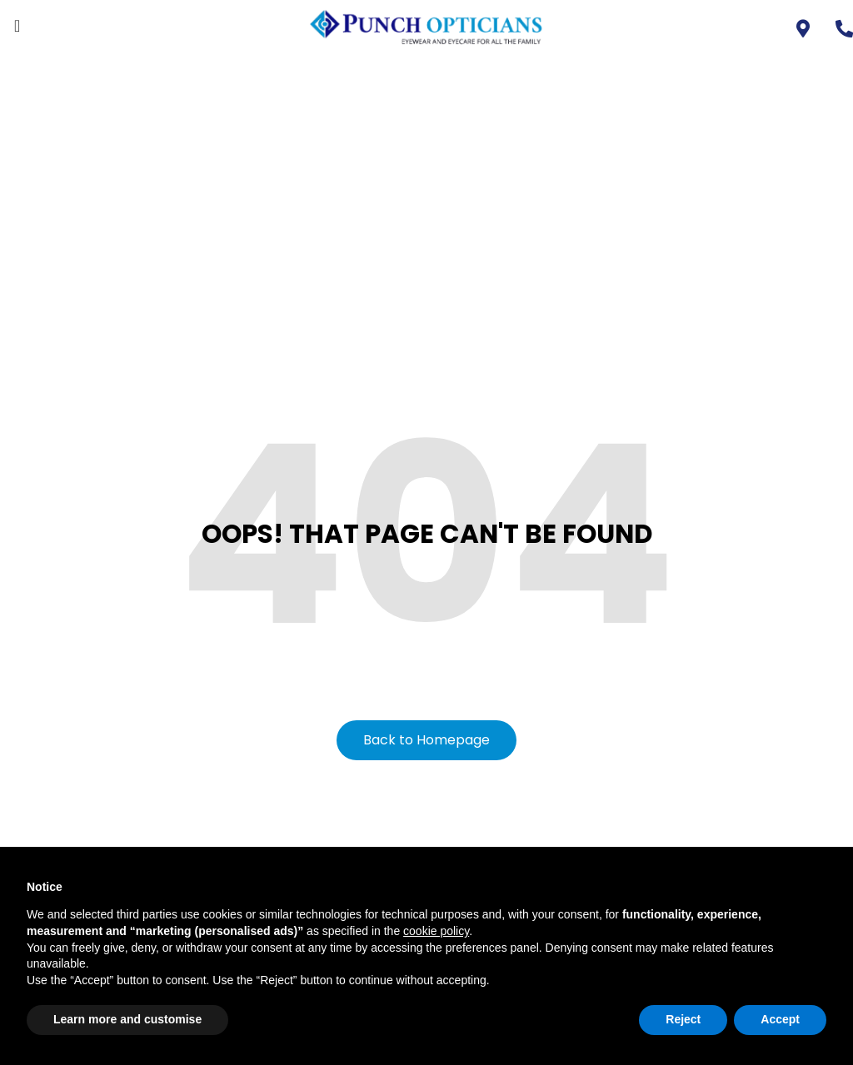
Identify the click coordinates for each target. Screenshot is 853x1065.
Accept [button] (780, 1019)
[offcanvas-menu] (17, 26)
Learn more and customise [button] (127, 1019)
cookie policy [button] (436, 931)
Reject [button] (683, 1019)
